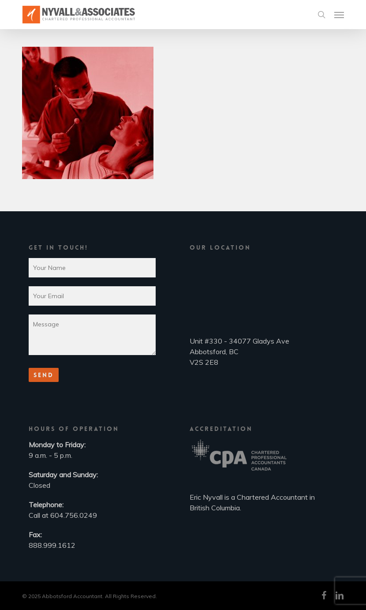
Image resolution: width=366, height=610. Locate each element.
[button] (339, 14)
